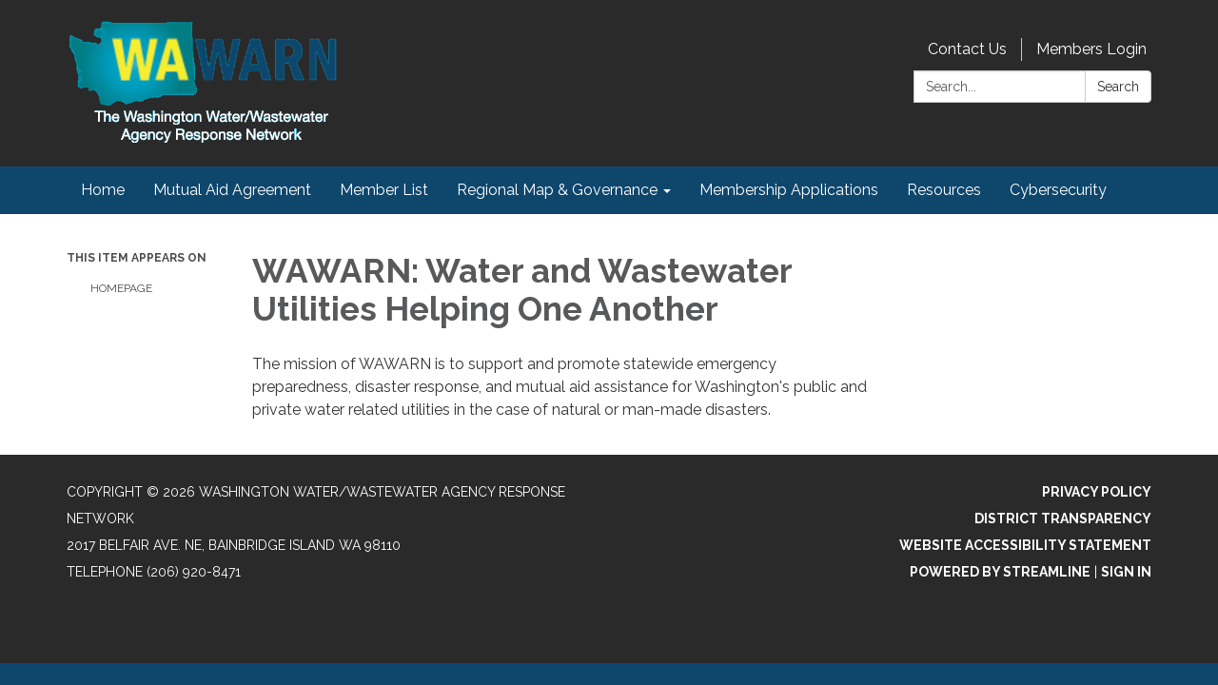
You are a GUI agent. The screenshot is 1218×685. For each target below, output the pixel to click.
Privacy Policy (1096, 491)
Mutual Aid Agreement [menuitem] (232, 190)
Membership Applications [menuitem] (788, 190)
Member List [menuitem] (384, 190)
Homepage (121, 288)
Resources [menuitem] (944, 190)
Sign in (1126, 571)
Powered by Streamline (1000, 571)
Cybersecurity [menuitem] (1058, 190)
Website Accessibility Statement (1025, 545)
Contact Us (967, 49)
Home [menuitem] (103, 190)
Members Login (1091, 49)
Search (1118, 86)
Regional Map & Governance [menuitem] (557, 190)
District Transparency (1062, 518)
